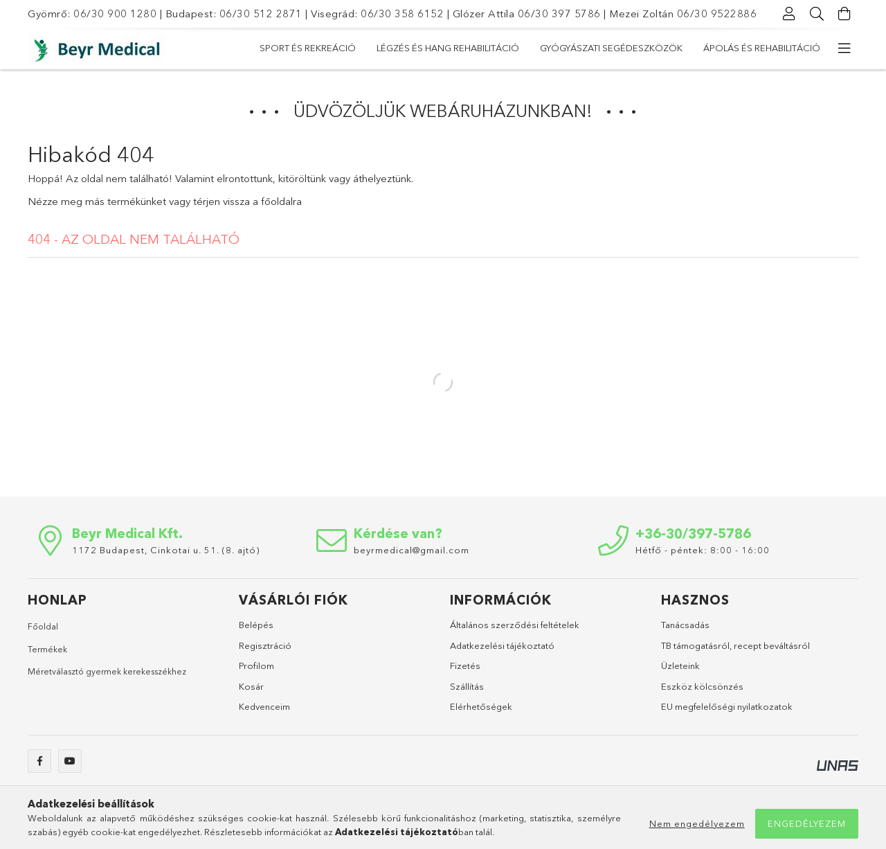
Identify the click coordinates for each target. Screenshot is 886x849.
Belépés (256, 624)
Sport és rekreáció (772, 47)
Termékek (47, 649)
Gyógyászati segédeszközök (468, 47)
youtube (70, 761)
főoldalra (281, 201)
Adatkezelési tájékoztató (502, 645)
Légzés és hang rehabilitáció (632, 47)
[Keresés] (817, 14)
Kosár (251, 686)
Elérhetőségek (481, 706)
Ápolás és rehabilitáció (318, 47)
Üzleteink (680, 665)
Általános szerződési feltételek (514, 624)
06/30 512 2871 (260, 13)
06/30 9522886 (717, 13)
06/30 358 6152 (402, 13)
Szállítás (467, 686)
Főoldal (43, 626)
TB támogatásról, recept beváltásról (735, 645)
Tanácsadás (685, 624)
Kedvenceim (264, 706)
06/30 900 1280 (114, 13)
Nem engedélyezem (697, 823)
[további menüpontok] (844, 48)
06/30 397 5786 (559, 13)
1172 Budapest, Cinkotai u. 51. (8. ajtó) (166, 549)
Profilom (256, 665)
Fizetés (465, 665)
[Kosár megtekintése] (844, 14)
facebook (39, 761)
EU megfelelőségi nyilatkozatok (727, 706)
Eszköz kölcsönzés (702, 686)
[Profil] (789, 14)
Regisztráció (265, 645)
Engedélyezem (807, 823)
